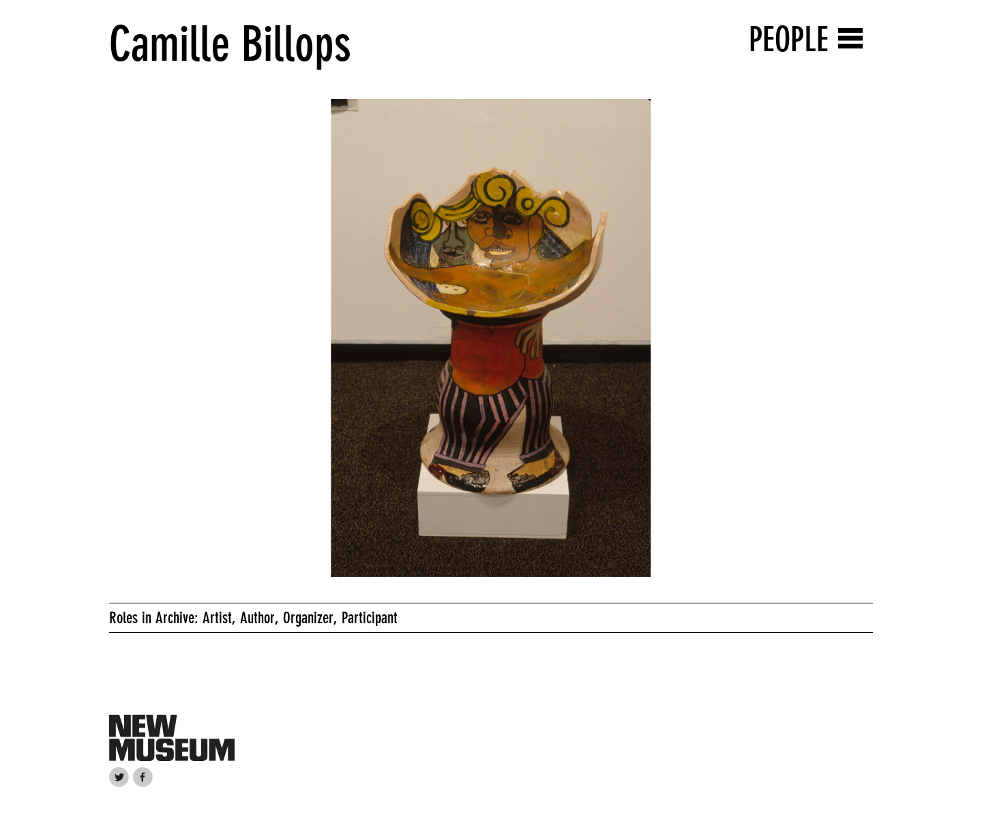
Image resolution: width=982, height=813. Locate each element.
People (789, 39)
